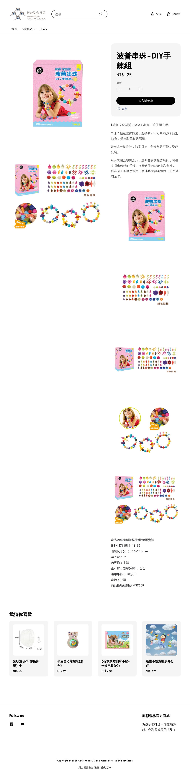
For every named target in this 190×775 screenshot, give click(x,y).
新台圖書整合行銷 (88, 767)
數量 (119, 82)
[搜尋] (101, 14)
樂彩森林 (106, 767)
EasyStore (127, 760)
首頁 (14, 29)
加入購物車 (145, 100)
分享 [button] (122, 108)
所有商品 (26, 29)
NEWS (43, 29)
